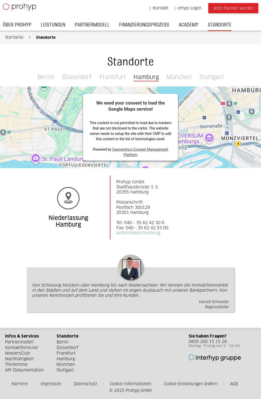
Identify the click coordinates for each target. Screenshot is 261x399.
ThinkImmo (16, 364)
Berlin (45, 77)
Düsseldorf (77, 77)
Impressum (51, 384)
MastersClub (17, 353)
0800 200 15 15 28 (208, 341)
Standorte (222, 26)
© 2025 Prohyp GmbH (130, 390)
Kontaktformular (21, 347)
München (179, 77)
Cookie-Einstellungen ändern (190, 384)
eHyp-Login (187, 9)
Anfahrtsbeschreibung (138, 232)
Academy (191, 26)
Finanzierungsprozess (146, 26)
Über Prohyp (19, 26)
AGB (234, 384)
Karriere (20, 384)
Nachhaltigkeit (19, 358)
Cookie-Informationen (130, 384)
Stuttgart (211, 77)
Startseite (14, 37)
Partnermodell (94, 26)
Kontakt (158, 9)
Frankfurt (112, 77)
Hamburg (146, 77)
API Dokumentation (24, 370)
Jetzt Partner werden (231, 9)
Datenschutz (85, 384)
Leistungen (55, 26)
